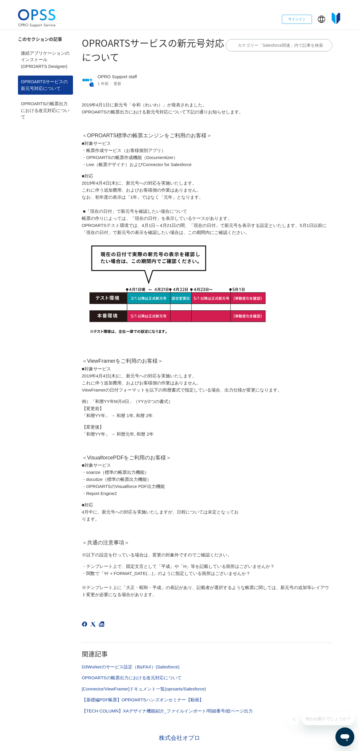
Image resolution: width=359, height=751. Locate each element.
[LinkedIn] (102, 625)
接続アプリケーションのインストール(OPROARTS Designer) (45, 60)
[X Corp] (94, 625)
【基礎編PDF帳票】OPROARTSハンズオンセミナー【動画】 (143, 699)
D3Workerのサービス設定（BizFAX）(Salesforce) (131, 666)
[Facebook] (85, 625)
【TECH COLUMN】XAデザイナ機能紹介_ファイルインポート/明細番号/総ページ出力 (167, 710)
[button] (321, 19)
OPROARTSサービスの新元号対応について (44, 85)
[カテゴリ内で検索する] (279, 45)
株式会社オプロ (179, 738)
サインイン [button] (297, 19)
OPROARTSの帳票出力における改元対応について (45, 110)
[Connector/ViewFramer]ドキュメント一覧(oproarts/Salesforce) (144, 688)
